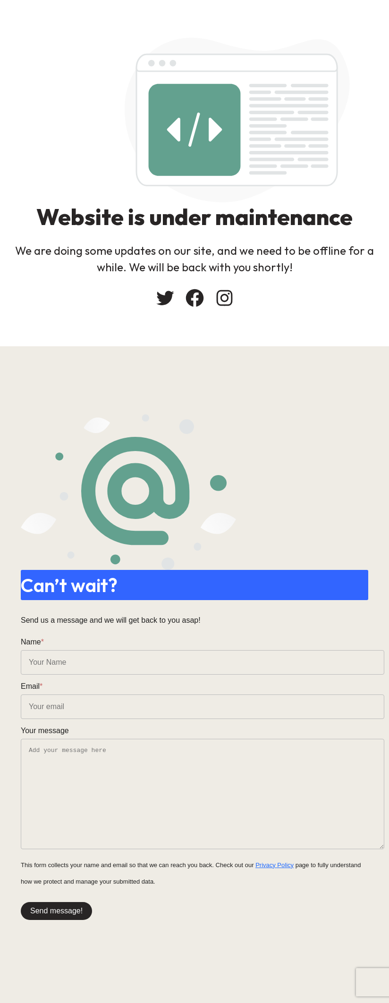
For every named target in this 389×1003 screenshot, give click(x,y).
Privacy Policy (274, 865)
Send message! (56, 911)
